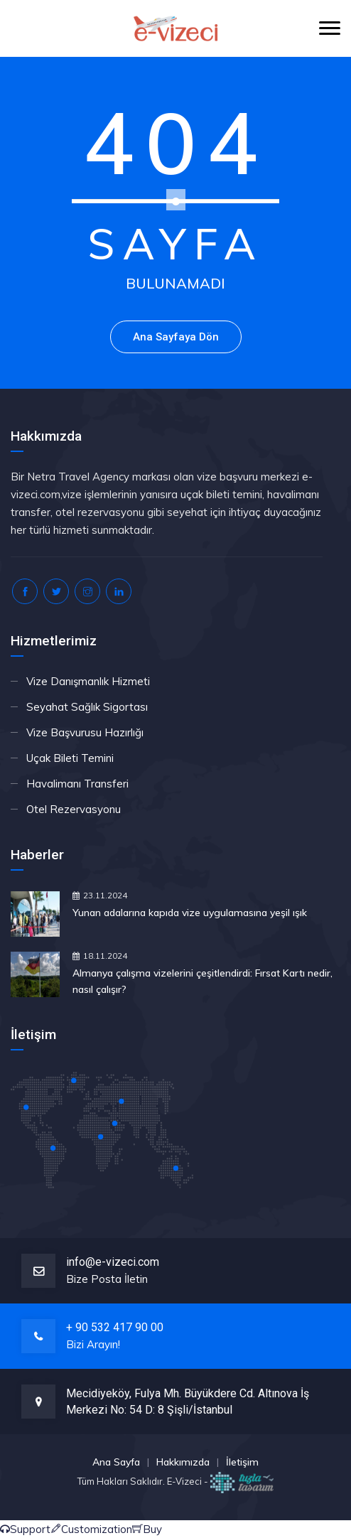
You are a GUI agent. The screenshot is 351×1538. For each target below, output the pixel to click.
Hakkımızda (183, 1462)
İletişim (242, 1462)
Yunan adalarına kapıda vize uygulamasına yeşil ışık (189, 912)
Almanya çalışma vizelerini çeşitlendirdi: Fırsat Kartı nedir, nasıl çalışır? (202, 981)
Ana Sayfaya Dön (176, 336)
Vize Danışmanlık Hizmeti (88, 681)
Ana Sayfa (116, 1462)
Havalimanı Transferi (77, 783)
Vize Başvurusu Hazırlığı (85, 732)
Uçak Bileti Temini (70, 758)
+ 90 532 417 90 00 (114, 1327)
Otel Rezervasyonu (73, 809)
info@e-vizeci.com (112, 1262)
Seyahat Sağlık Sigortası (87, 707)
